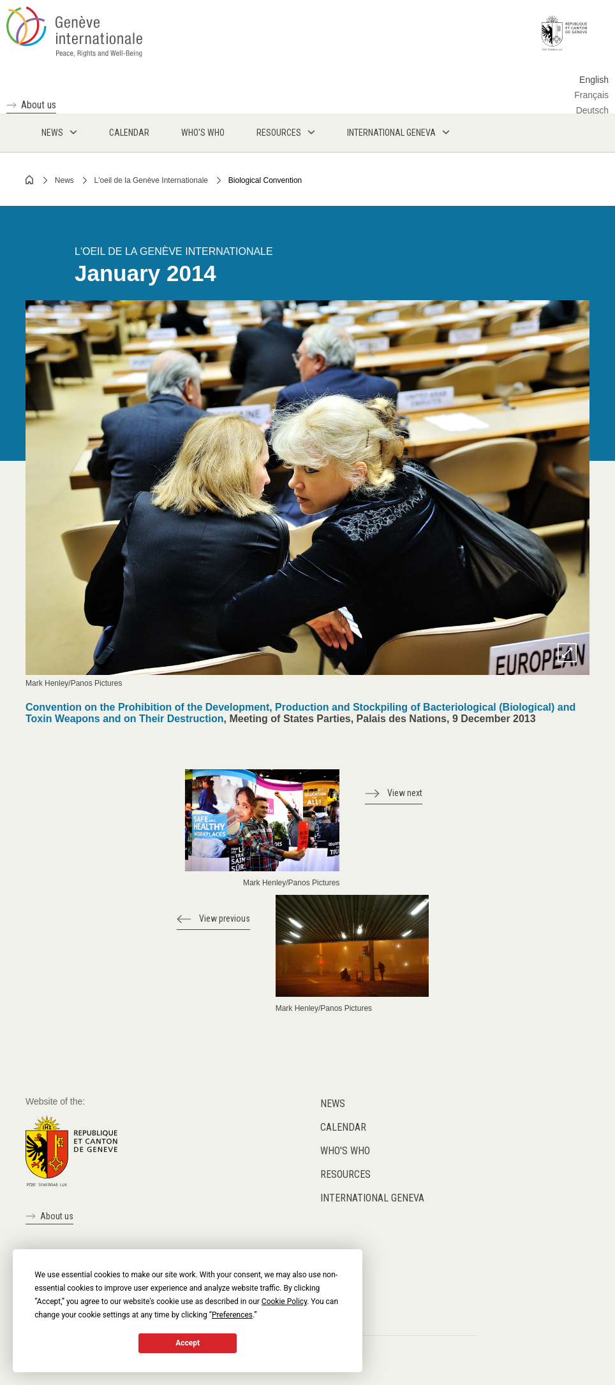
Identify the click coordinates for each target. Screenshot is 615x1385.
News (64, 180)
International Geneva (372, 1198)
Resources (345, 1174)
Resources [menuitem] (278, 132)
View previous (224, 918)
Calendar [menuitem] (129, 132)
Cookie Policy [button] (284, 1301)
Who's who (345, 1151)
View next (404, 793)
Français (591, 95)
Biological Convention (265, 180)
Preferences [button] (232, 1314)
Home (30, 179)
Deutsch (592, 110)
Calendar (343, 1127)
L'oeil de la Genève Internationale (151, 180)
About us (38, 105)
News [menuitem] (52, 132)
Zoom (567, 652)
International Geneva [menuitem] (391, 132)
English (594, 80)
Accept (187, 1342)
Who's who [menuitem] (203, 132)
